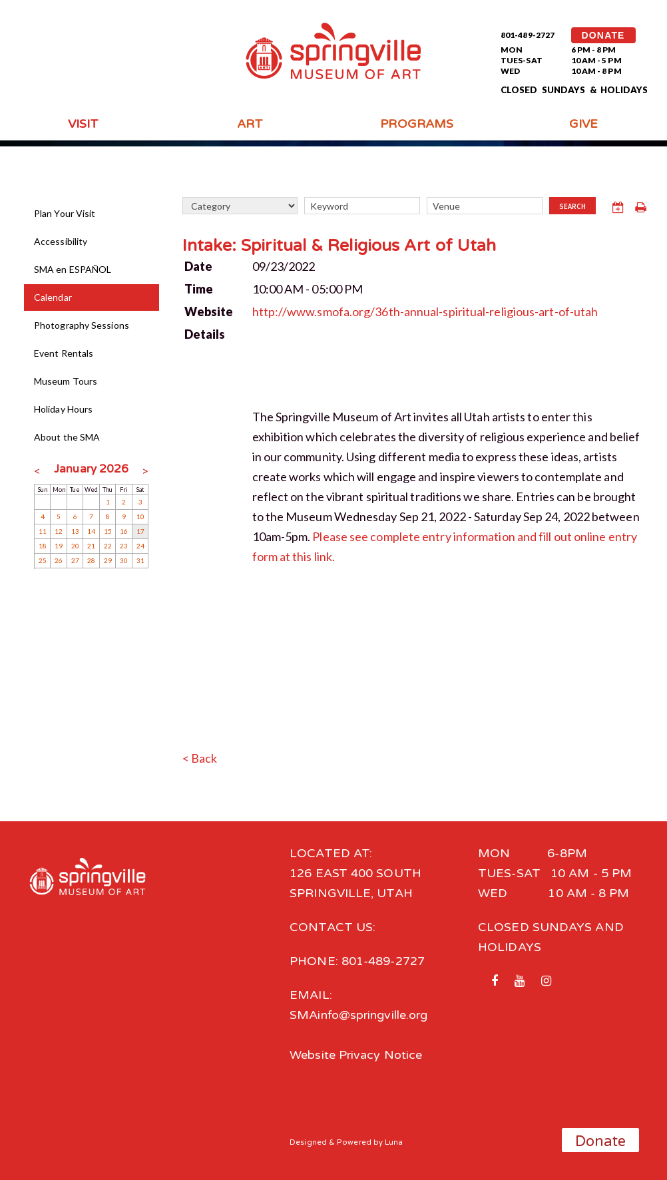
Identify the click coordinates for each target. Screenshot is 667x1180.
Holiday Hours (63, 409)
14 (91, 531)
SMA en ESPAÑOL (72, 269)
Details (205, 334)
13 (75, 531)
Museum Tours (65, 381)
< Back (200, 758)
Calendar (53, 297)
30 (124, 560)
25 (43, 560)
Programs (416, 123)
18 (43, 546)
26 (59, 560)
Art (250, 123)
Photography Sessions (81, 325)
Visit (83, 123)
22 (108, 546)
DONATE (603, 35)
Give (583, 123)
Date (198, 266)
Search (572, 206)
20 (75, 546)
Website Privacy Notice (356, 1055)
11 (43, 531)
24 (140, 546)
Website (209, 311)
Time (198, 289)
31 (140, 560)
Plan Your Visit (64, 213)
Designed (308, 1142)
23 (124, 546)
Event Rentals (63, 353)
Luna (394, 1142)
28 (91, 560)
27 (75, 560)
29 (108, 560)
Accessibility (60, 241)
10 (140, 516)
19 (59, 546)
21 (91, 546)
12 (59, 531)
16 (124, 531)
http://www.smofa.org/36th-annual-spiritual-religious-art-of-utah (425, 311)
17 (140, 531)
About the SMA (67, 437)
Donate (600, 1141)
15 (108, 531)
